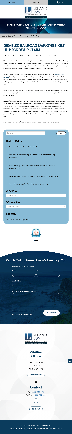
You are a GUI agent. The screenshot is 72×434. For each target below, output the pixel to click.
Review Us (36, 409)
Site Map (22, 428)
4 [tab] (37, 240)
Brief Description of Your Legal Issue (24, 291)
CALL (60, 2)
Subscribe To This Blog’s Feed (18, 219)
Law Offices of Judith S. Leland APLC (20, 56)
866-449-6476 (38, 392)
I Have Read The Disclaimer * (22, 314)
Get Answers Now (51, 312)
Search (61, 133)
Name (14, 271)
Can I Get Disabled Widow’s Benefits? (23, 147)
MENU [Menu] (13, 3)
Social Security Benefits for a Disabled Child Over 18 (28, 184)
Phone (38, 271)
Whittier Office (36, 375)
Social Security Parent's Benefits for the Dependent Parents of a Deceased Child (32, 167)
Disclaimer (15, 310)
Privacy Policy (23, 310)
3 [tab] (36, 240)
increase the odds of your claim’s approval (40, 92)
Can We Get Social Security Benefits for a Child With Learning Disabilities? (32, 156)
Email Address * (17, 281)
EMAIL (36, 2)
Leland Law (31, 425)
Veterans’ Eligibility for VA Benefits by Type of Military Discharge (33, 176)
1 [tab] (34, 240)
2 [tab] (35, 240)
